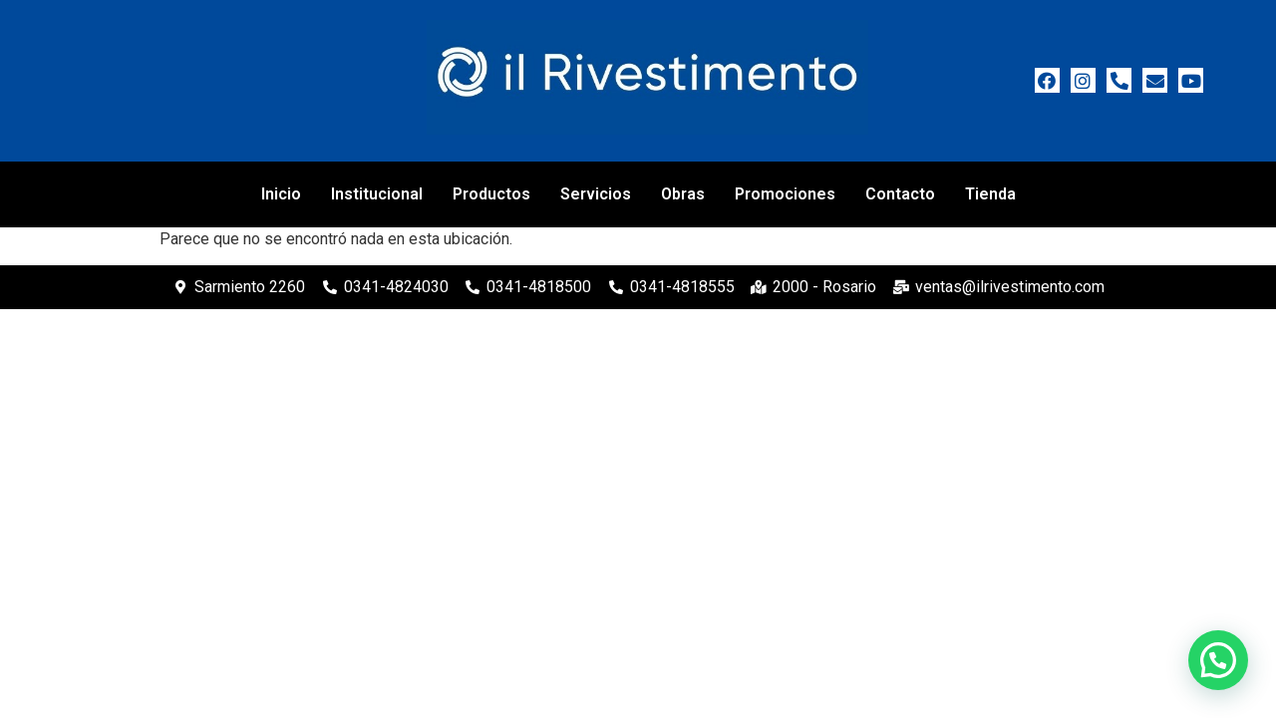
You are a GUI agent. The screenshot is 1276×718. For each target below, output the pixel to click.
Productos (491, 193)
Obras (683, 193)
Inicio (281, 193)
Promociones (785, 193)
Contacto (900, 193)
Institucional (377, 193)
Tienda (990, 193)
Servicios (595, 193)
